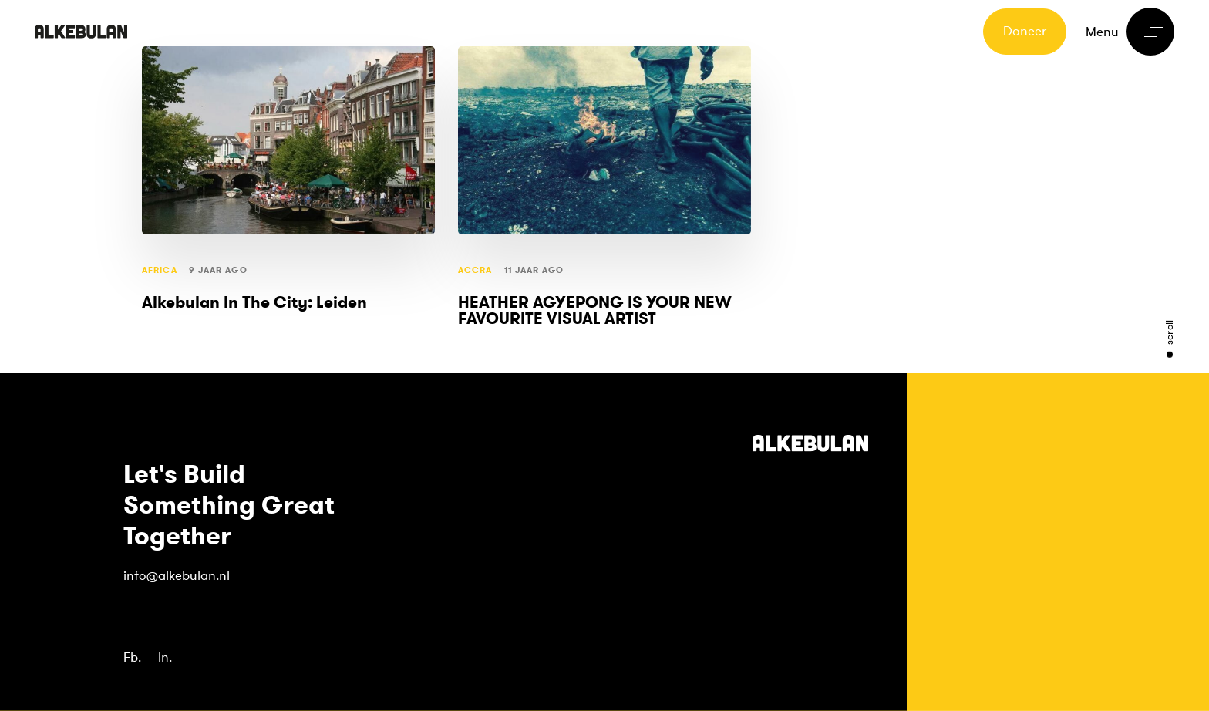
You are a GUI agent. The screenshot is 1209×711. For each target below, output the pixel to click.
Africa (159, 270)
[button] (1130, 32)
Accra (475, 270)
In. (165, 657)
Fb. (132, 657)
